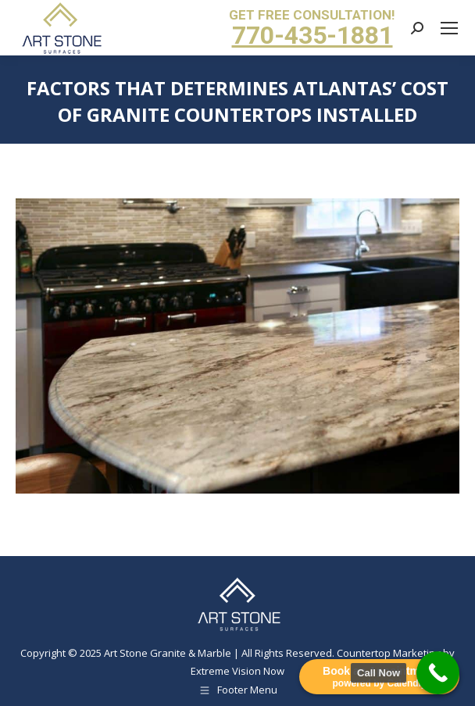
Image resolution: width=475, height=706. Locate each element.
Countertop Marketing (389, 653)
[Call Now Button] (437, 672)
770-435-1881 (312, 35)
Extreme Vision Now (237, 671)
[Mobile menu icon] (449, 28)
